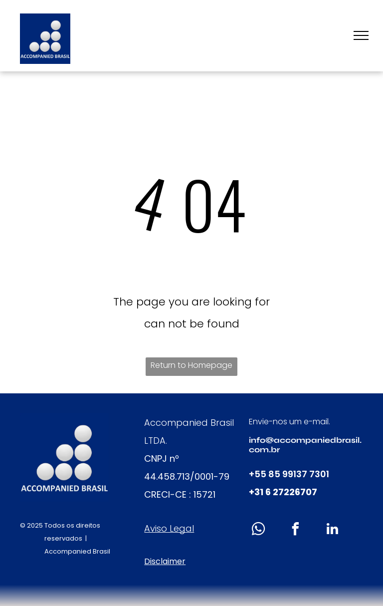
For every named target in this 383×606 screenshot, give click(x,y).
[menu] (361, 35)
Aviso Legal (169, 528)
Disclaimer (165, 561)
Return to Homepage (191, 365)
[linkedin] (333, 530)
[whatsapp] (259, 530)
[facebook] (296, 530)
